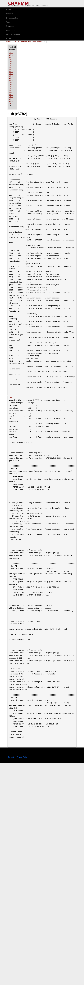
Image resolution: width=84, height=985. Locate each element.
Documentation (12, 18)
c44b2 (11, 80)
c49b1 (11, 57)
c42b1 (11, 86)
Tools (8, 22)
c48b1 (11, 61)
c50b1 (11, 53)
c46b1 (11, 70)
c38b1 (11, 99)
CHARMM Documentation (22, 42)
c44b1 (11, 78)
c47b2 (11, 67)
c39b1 (11, 95)
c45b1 (11, 74)
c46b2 (11, 72)
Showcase (10, 26)
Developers (10, 30)
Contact (11, 757)
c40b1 (11, 93)
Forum (8, 38)
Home (8, 10)
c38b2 (11, 101)
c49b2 (11, 59)
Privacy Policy (22, 757)
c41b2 (11, 90)
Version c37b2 (38, 42)
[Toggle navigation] (75, 24)
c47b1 (11, 65)
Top (10, 398)
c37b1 (11, 103)
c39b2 (11, 97)
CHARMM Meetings (13, 34)
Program (9, 14)
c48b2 (11, 63)
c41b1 (11, 88)
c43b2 (11, 84)
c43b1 (11, 82)
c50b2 (11, 55)
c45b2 (11, 76)
